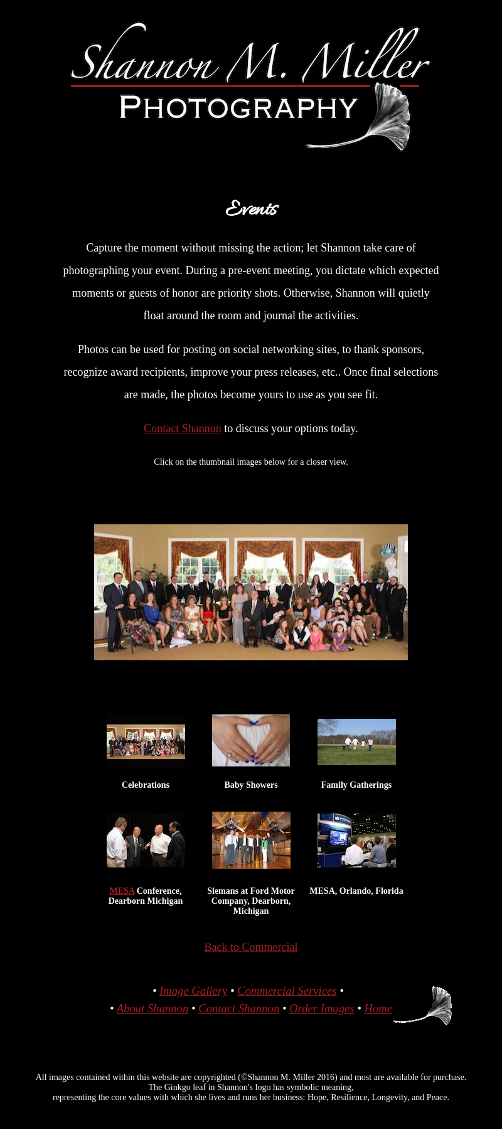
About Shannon (153, 1008)
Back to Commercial (251, 947)
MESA (122, 891)
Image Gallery (193, 990)
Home (378, 1008)
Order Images (321, 1008)
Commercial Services (286, 990)
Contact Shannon (183, 428)
